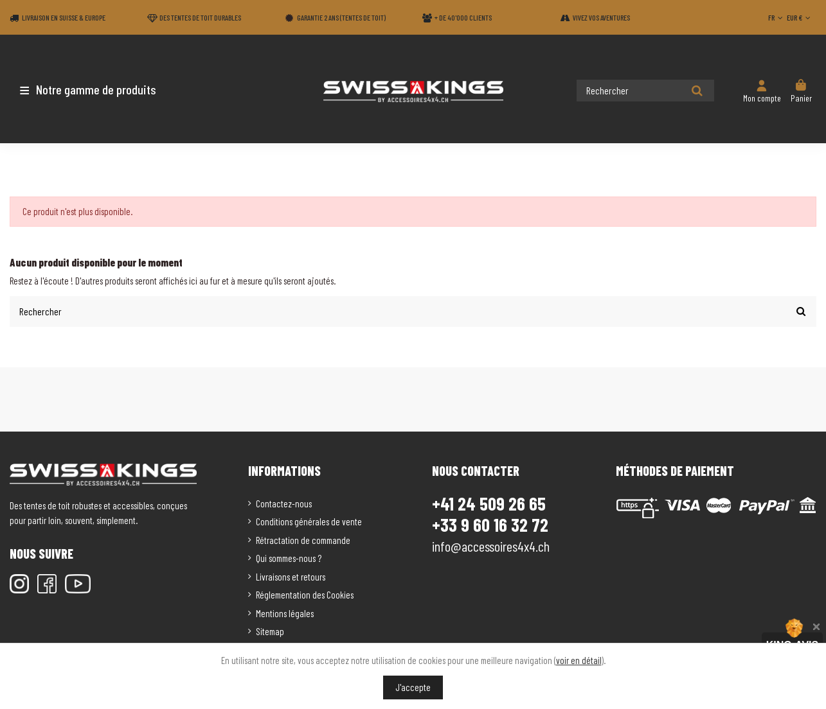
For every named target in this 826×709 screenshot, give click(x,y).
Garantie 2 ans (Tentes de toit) (341, 17)
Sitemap (270, 631)
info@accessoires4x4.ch (491, 546)
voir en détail (579, 660)
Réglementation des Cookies (305, 594)
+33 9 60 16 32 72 (490, 525)
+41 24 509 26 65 (489, 503)
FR (777, 17)
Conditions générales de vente (309, 521)
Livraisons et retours (290, 576)
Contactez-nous (284, 503)
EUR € (800, 17)
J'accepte (413, 687)
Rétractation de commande (303, 540)
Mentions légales (285, 613)
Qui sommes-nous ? (288, 558)
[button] (85, 89)
